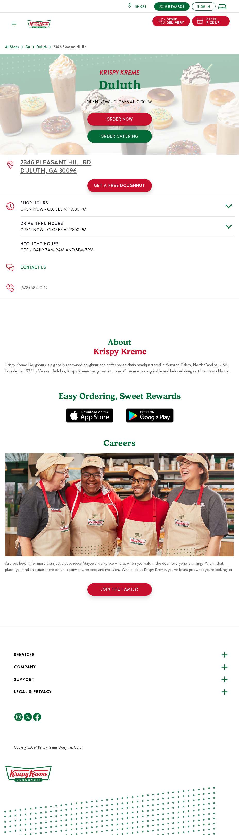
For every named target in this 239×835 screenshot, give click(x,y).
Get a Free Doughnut (119, 185)
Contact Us (33, 267)
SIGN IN (203, 6)
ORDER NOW (119, 119)
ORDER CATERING (119, 136)
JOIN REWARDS (172, 6)
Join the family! (119, 589)
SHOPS (140, 6)
